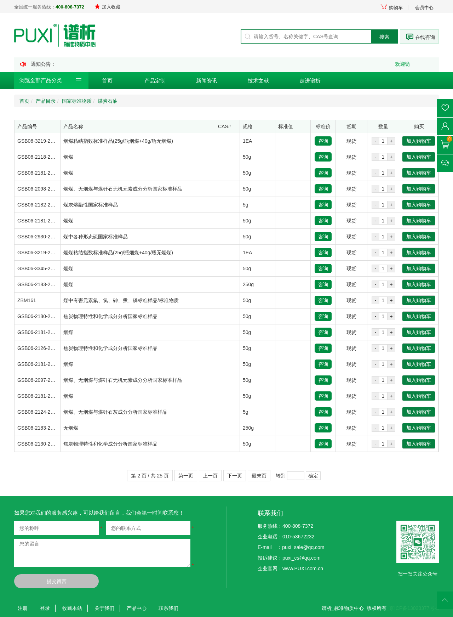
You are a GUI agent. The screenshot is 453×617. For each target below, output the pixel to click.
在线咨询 (425, 37)
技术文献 (258, 81)
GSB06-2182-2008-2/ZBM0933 (51, 205)
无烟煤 (70, 428)
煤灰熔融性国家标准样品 (90, 205)
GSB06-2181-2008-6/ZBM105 (50, 364)
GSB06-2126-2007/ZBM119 (48, 348)
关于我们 (104, 608)
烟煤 (68, 157)
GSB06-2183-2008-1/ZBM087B (51, 428)
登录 (45, 608)
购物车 (391, 7)
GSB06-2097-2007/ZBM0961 (49, 380)
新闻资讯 (206, 81)
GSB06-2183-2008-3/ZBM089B (51, 284)
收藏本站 (72, 608)
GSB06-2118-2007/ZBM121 (48, 157)
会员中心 (424, 7)
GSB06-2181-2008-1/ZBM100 (50, 220)
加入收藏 (107, 7)
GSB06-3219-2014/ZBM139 (48, 252)
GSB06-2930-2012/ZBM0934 (49, 236)
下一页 (234, 476)
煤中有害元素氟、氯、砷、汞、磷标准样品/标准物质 (121, 300)
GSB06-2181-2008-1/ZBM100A (51, 332)
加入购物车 (418, 141)
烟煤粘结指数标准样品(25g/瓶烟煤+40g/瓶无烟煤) (118, 141)
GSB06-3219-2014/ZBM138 (48, 141)
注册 (23, 608)
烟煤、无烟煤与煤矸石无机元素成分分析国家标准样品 (122, 189)
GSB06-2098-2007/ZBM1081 (49, 189)
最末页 (259, 476)
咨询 (323, 141)
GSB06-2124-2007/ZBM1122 (49, 412)
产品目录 (46, 101)
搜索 (384, 37)
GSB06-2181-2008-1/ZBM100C (52, 173)
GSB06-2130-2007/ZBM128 (48, 444)
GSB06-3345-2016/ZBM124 (48, 268)
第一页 (185, 476)
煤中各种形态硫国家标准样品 (95, 236)
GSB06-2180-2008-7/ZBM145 (50, 316)
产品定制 (155, 81)
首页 (107, 81)
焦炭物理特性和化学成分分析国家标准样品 (110, 316)
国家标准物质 (77, 101)
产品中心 (137, 608)
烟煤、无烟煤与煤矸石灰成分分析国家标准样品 (115, 412)
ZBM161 (26, 300)
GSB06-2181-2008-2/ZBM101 (50, 396)
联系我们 (168, 608)
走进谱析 (310, 81)
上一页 (210, 476)
